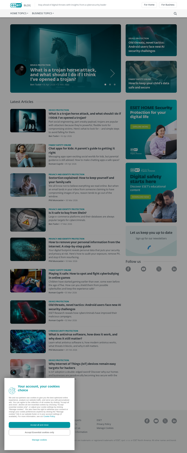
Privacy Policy (104, 424)
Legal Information (78, 432)
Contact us (74, 428)
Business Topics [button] (42, 13)
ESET (99, 420)
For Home (149, 5)
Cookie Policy (49, 416)
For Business (167, 5)
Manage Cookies (105, 428)
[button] (112, 58)
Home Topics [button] (18, 13)
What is (73, 424)
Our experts (75, 420)
